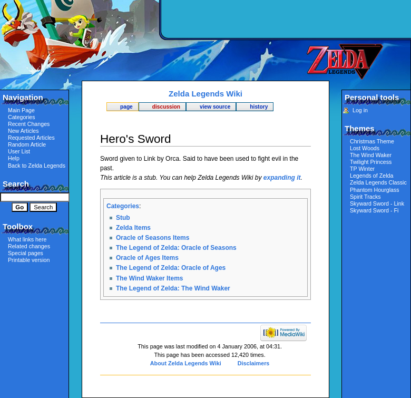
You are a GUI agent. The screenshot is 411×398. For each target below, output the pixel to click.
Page (126, 107)
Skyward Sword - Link (377, 203)
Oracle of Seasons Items (152, 237)
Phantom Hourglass (374, 190)
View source (215, 107)
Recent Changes (29, 124)
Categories (122, 206)
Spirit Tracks (365, 196)
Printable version (29, 260)
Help (13, 158)
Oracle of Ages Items (147, 257)
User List (19, 151)
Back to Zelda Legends (36, 165)
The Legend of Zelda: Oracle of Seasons (176, 247)
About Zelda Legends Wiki (185, 363)
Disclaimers (254, 363)
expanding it (282, 177)
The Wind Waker (371, 155)
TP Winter (362, 169)
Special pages (25, 253)
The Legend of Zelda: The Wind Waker (173, 288)
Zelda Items (133, 227)
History (259, 107)
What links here (27, 239)
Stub (123, 217)
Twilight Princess (371, 162)
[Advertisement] (284, 76)
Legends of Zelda (371, 175)
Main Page (21, 110)
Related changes (29, 246)
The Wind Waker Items (149, 278)
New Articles (23, 131)
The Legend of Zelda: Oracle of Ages (171, 267)
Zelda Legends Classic (378, 182)
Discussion (166, 107)
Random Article (27, 144)
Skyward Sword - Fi (374, 210)
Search (16, 183)
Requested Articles (31, 137)
